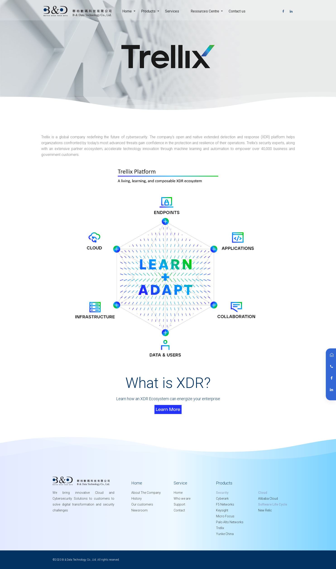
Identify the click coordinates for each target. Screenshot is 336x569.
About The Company (146, 492)
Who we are (182, 498)
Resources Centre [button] (205, 11)
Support (179, 504)
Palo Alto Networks (229, 522)
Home (178, 492)
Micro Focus (225, 516)
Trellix (220, 528)
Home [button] (127, 11)
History (136, 498)
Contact (179, 510)
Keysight (222, 510)
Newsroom (139, 510)
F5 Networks (225, 504)
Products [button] (148, 11)
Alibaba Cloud (268, 498)
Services (173, 10)
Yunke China (225, 534)
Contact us (238, 10)
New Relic (265, 510)
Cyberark (222, 498)
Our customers (142, 504)
